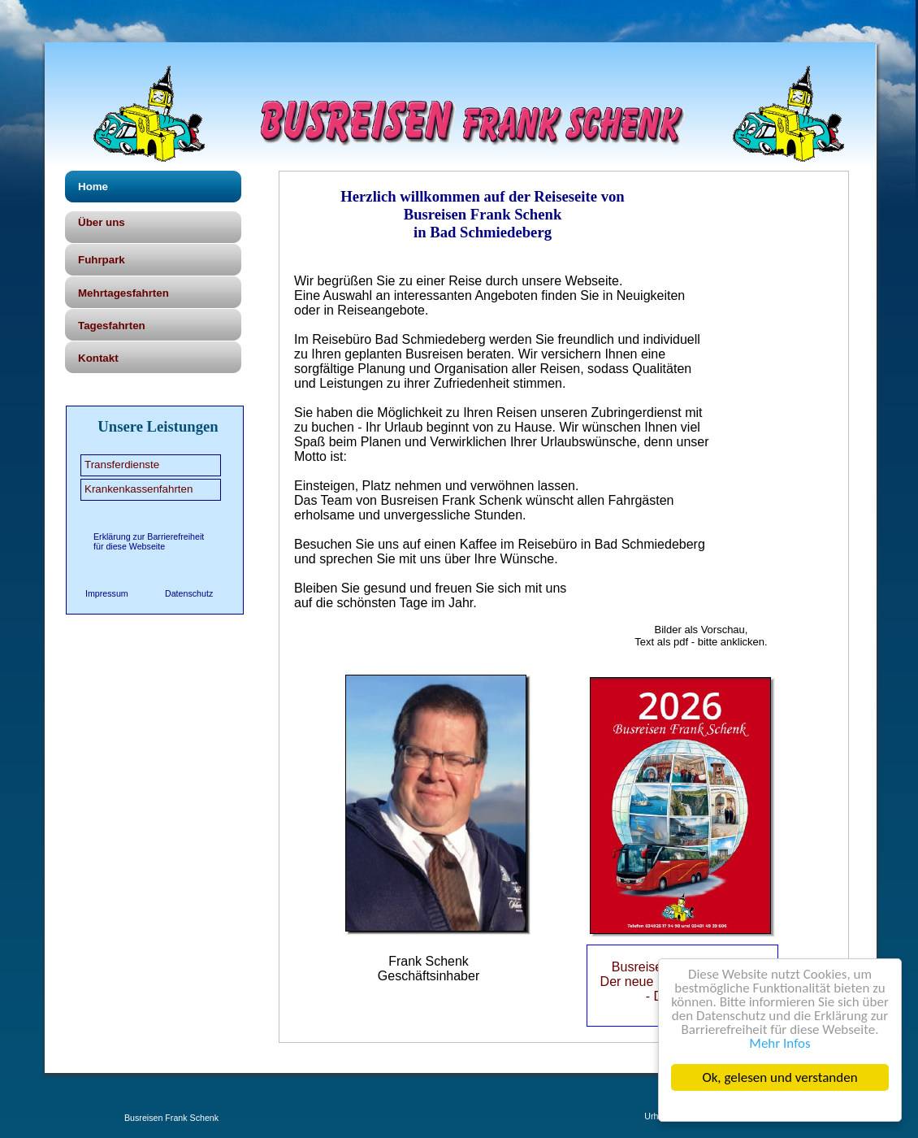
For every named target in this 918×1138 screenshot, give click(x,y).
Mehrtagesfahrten (123, 293)
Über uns (101, 222)
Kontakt (98, 358)
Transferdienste (121, 464)
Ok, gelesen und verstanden (780, 1077)
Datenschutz (189, 593)
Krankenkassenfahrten (138, 489)
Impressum (106, 593)
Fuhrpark (101, 260)
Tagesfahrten (111, 325)
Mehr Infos (780, 1043)
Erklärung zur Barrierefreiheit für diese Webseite (148, 541)
